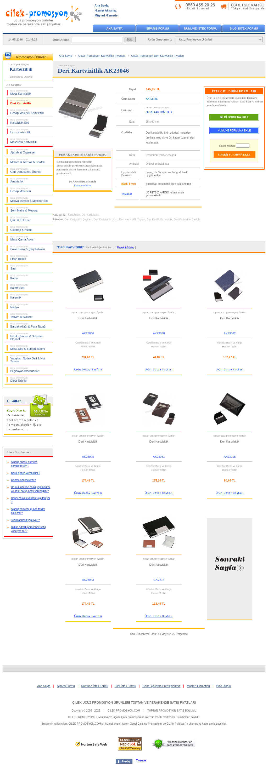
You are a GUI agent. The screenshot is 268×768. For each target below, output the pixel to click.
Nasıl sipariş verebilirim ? (25, 473)
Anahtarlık (19, 180)
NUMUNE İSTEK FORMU (200, 28)
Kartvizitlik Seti (19, 121)
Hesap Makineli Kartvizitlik (27, 111)
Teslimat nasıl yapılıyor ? (25, 520)
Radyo (19, 306)
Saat (19, 267)
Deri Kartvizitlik (20, 102)
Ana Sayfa (101, 5)
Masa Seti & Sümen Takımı (27, 347)
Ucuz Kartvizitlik (20, 131)
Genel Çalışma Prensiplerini (146, 723)
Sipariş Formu (66, 685)
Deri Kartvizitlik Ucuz (106, 219)
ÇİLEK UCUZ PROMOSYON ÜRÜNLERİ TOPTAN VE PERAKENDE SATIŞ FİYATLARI (134, 702)
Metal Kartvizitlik (20, 92)
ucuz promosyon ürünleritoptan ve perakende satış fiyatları (34, 22)
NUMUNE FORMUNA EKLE (234, 130)
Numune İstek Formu (94, 685)
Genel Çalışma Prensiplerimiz (161, 685)
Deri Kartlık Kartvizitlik (159, 219)
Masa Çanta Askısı (22, 238)
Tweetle (141, 760)
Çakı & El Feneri (20, 219)
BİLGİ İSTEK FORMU (244, 28)
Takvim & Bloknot (21, 315)
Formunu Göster (82, 185)
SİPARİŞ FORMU (157, 28)
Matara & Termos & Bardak (27, 161)
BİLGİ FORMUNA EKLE (234, 117)
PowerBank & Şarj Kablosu (27, 248)
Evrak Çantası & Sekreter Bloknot (26, 336)
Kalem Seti (19, 286)
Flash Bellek (19, 257)
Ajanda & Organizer (23, 151)
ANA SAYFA (114, 28)
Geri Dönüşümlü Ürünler (26, 170)
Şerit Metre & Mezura (24, 209)
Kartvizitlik (74, 214)
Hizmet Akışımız (105, 10)
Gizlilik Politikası (175, 723)
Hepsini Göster (125, 247)
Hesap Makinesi (20, 190)
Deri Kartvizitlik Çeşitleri (78, 219)
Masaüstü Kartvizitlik (23, 141)
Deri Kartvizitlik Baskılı (187, 219)
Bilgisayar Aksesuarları (25, 369)
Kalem (19, 277)
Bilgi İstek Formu (125, 685)
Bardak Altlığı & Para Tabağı (28, 325)
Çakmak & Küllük (21, 228)
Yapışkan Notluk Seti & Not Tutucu (27, 358)
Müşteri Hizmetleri (107, 15)
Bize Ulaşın (223, 685)
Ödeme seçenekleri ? (23, 480)
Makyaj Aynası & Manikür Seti (29, 199)
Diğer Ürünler (19, 379)
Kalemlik (19, 296)
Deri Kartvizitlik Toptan (132, 219)
